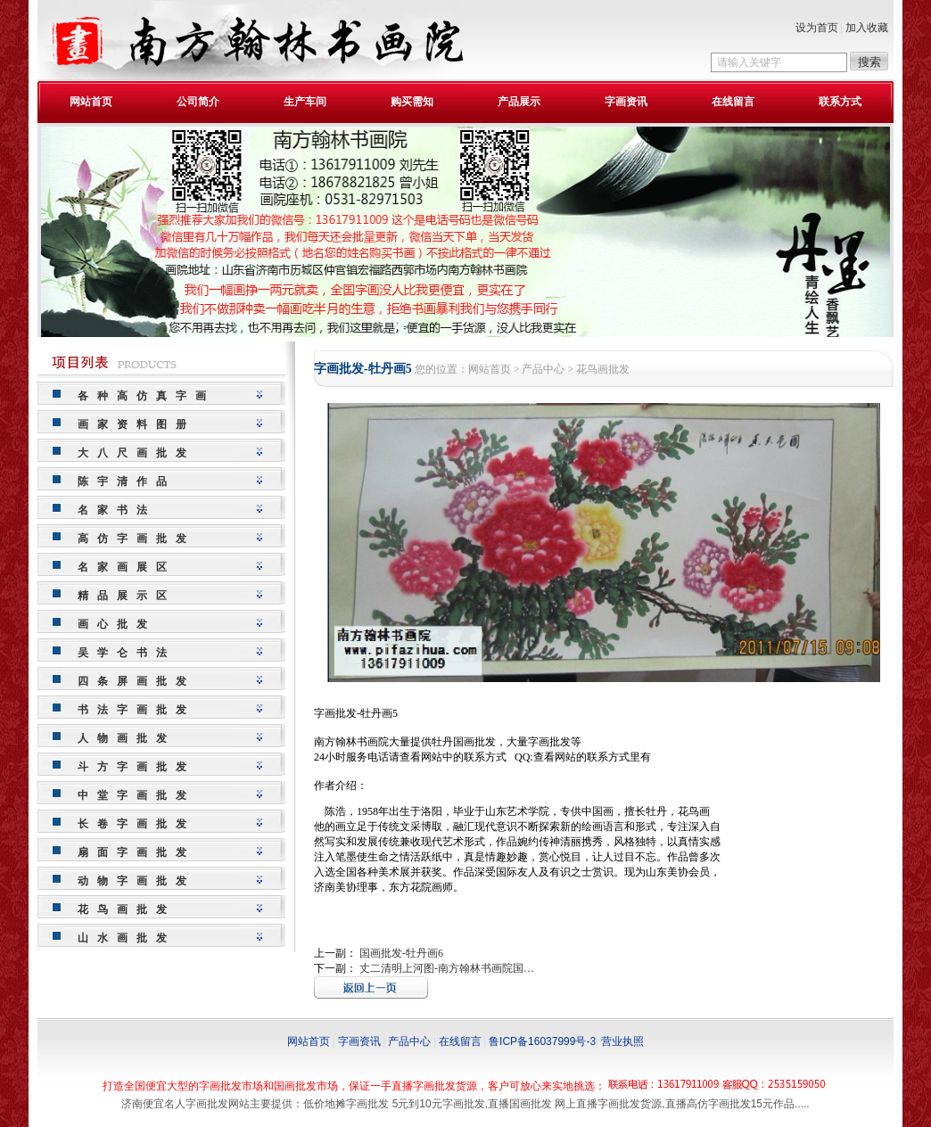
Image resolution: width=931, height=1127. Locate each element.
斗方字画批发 (136, 767)
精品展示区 (127, 595)
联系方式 (840, 101)
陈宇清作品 (127, 481)
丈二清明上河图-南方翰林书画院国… (446, 968)
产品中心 (543, 369)
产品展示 (519, 101)
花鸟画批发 (127, 909)
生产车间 (305, 101)
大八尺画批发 (136, 453)
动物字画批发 (136, 881)
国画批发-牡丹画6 (401, 953)
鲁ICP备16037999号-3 (542, 1041)
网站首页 (91, 101)
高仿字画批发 (136, 538)
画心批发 (117, 624)
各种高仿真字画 (146, 396)
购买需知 (412, 101)
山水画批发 (127, 938)
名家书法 (117, 510)
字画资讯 (626, 101)
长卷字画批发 (136, 824)
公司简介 (198, 101)
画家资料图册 (136, 424)
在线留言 (733, 101)
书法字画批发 (136, 709)
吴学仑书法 (127, 652)
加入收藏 (866, 27)
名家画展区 (127, 567)
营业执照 (622, 1041)
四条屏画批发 (136, 681)
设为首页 (816, 27)
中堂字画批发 (136, 795)
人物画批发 (127, 738)
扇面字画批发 (136, 852)
